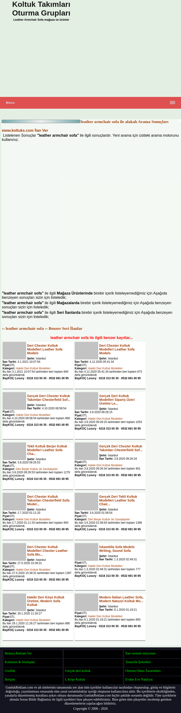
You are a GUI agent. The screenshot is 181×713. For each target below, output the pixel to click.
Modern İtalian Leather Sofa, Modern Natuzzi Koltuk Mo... (121, 599)
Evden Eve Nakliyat (139, 679)
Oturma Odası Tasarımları (143, 671)
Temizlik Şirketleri (138, 662)
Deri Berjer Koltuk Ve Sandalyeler (37, 469)
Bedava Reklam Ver (18, 653)
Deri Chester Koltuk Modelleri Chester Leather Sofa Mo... (47, 550)
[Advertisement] (90, 60)
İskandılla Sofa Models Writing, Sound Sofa (117, 549)
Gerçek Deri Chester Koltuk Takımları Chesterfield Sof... (48, 398)
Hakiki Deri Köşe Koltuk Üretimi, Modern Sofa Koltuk (45, 601)
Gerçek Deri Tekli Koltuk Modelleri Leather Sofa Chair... (118, 500)
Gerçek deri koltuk (77, 671)
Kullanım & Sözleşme (20, 662)
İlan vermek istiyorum (140, 653)
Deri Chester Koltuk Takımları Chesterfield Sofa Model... (48, 500)
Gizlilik (10, 671)
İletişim (10, 679)
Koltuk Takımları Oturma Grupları (41, 8)
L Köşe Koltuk (75, 679)
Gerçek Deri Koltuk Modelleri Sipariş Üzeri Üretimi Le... (117, 399)
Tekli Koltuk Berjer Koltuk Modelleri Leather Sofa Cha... (47, 450)
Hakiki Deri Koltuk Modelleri (33, 368)
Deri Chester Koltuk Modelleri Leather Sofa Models (44, 349)
